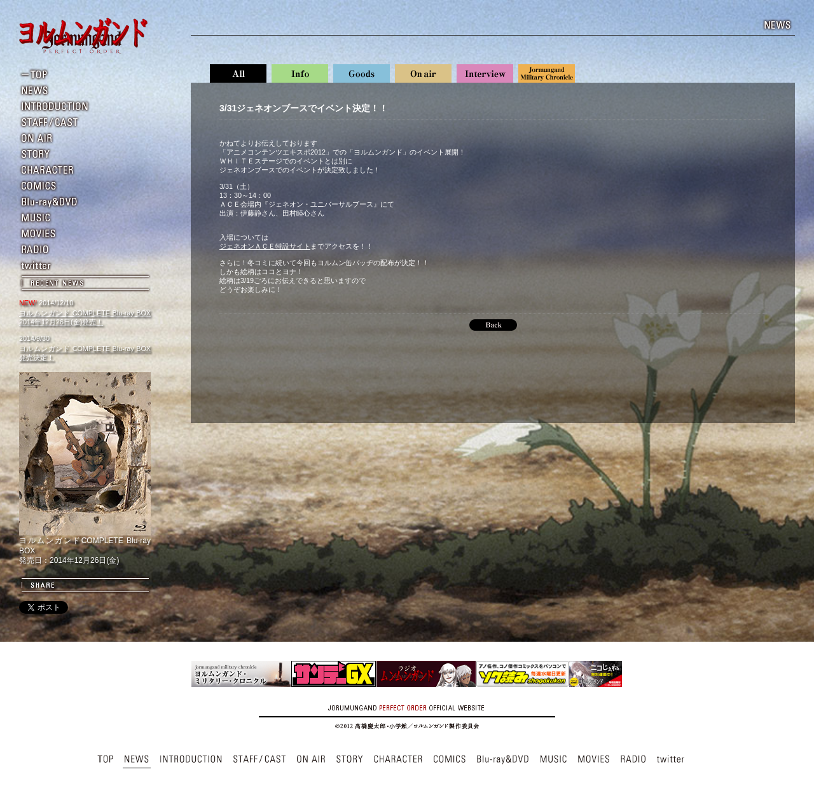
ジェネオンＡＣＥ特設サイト (264, 246)
